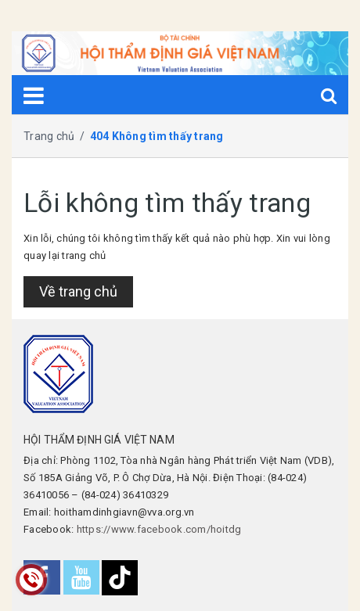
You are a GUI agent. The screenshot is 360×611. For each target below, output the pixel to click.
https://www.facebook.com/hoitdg (159, 529)
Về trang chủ (78, 291)
